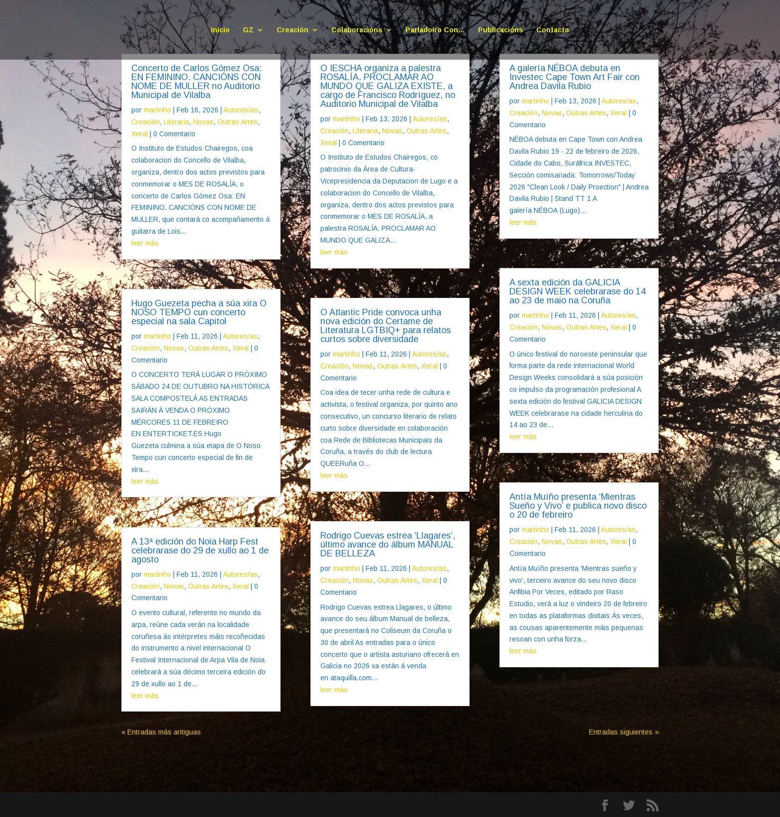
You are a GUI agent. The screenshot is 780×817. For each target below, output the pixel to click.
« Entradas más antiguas (161, 732)
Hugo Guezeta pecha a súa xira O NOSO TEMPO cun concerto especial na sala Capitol (199, 312)
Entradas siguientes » (624, 732)
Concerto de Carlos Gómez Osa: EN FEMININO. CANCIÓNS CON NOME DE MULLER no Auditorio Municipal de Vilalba (196, 81)
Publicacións (500, 30)
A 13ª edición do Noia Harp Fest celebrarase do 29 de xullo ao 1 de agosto (200, 550)
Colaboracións (357, 30)
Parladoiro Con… (435, 30)
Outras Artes (237, 122)
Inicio (220, 30)
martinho (157, 110)
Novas (203, 122)
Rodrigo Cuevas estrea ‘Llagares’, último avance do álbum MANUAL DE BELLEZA (387, 544)
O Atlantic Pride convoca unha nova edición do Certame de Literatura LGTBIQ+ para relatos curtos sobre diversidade (385, 325)
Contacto (552, 30)
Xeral (139, 134)
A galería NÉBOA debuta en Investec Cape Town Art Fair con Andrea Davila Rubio (574, 77)
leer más (145, 243)
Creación (292, 30)
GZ (248, 30)
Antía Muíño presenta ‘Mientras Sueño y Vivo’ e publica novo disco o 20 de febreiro (578, 506)
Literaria (176, 122)
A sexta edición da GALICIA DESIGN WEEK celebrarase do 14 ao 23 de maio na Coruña (577, 291)
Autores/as (240, 110)
